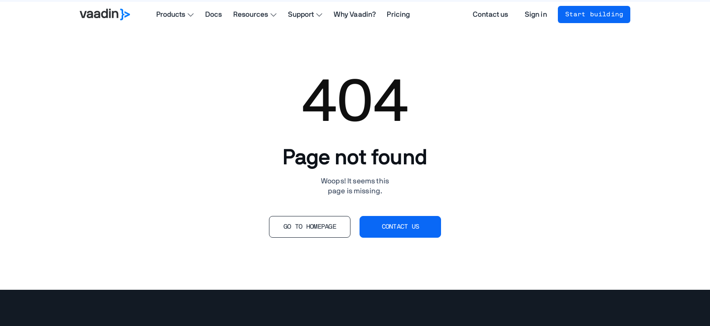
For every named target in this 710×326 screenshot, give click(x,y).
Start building (594, 14)
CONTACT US (400, 227)
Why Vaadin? (355, 14)
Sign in (536, 14)
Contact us (491, 14)
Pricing (398, 14)
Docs (213, 14)
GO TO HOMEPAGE (309, 227)
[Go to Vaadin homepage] (105, 14)
